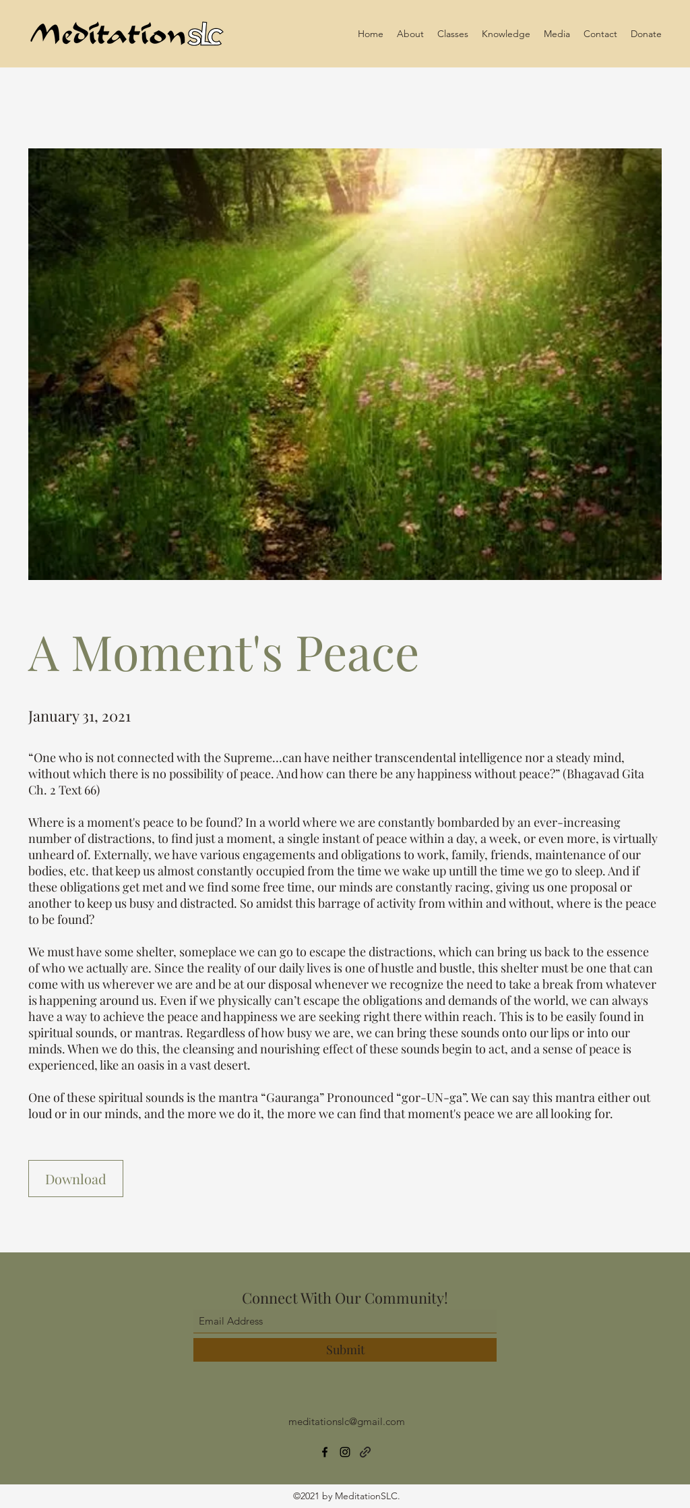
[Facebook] (325, 1452)
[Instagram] (345, 1452)
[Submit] (345, 1350)
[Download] (75, 1178)
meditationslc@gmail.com (346, 1421)
